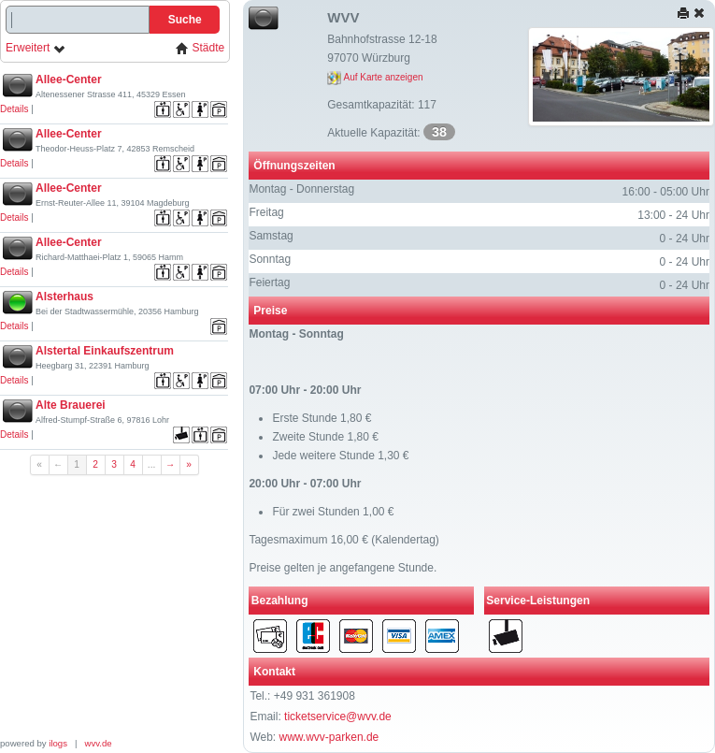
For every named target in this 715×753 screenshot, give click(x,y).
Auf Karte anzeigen (374, 77)
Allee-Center (69, 79)
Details (14, 109)
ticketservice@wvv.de (338, 716)
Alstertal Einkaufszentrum (105, 350)
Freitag (266, 212)
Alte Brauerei (71, 405)
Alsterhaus (64, 296)
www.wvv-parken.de (329, 737)
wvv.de (98, 743)
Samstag (271, 235)
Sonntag (270, 259)
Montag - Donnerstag (301, 188)
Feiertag (269, 282)
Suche (185, 19)
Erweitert (36, 48)
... (152, 464)
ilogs (58, 743)
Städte (200, 48)
